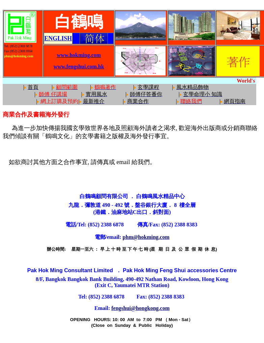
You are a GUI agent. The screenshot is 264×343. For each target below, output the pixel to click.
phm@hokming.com (146, 237)
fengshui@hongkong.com (140, 308)
